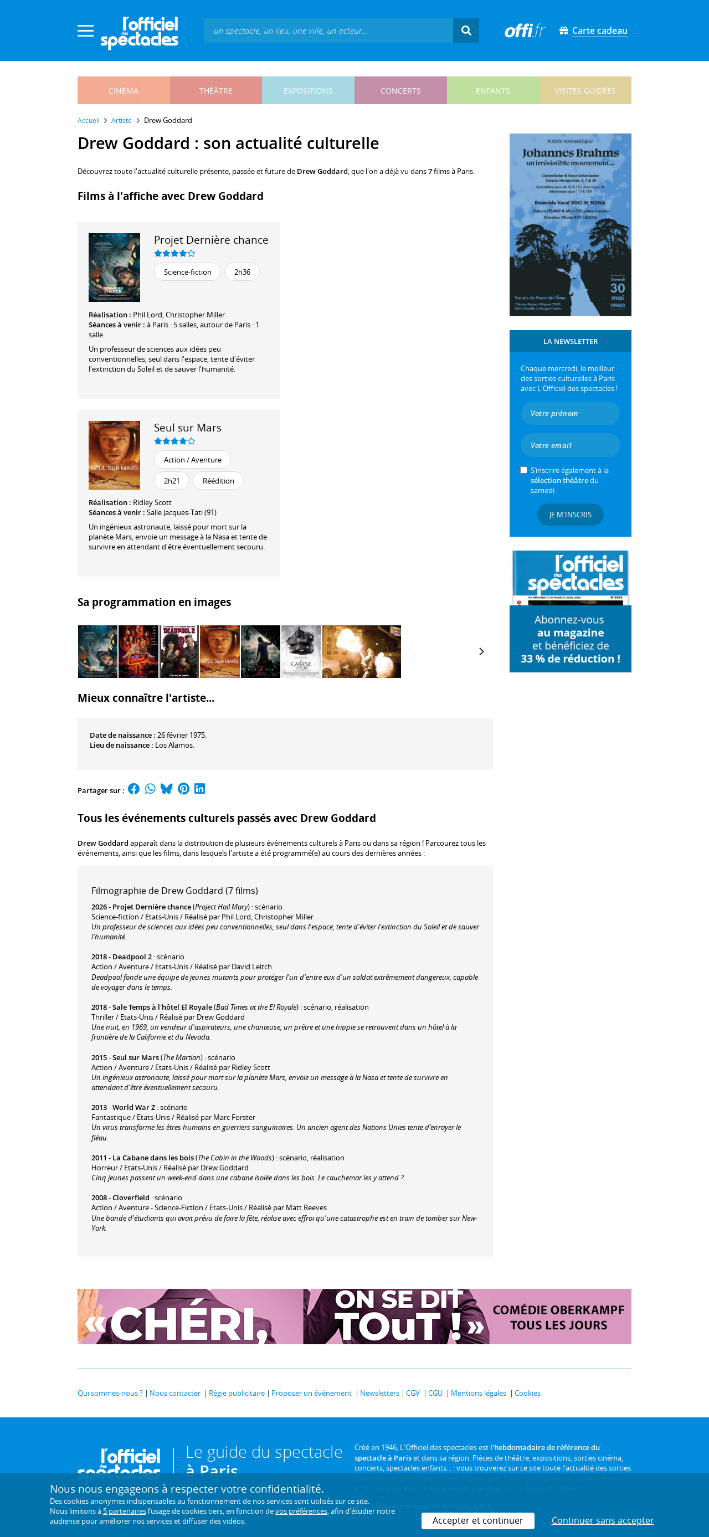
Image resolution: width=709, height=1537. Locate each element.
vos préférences (301, 1511)
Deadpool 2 (132, 957)
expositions (308, 90)
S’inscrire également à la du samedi (570, 480)
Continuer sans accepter (603, 1520)
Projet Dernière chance (211, 239)
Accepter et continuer (478, 1520)
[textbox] (328, 30)
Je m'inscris (570, 515)
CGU (435, 1393)
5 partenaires (124, 1511)
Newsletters (379, 1393)
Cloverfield (131, 1197)
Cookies (528, 1393)
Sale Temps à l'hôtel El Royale (162, 1007)
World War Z (133, 1107)
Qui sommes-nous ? (110, 1393)
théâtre (216, 90)
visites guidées (585, 90)
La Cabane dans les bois (153, 1158)
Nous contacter (175, 1393)
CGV (413, 1393)
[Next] (480, 651)
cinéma (123, 90)
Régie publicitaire (237, 1393)
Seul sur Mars (188, 427)
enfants (493, 90)
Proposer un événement (311, 1393)
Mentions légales (478, 1393)
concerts (401, 90)
